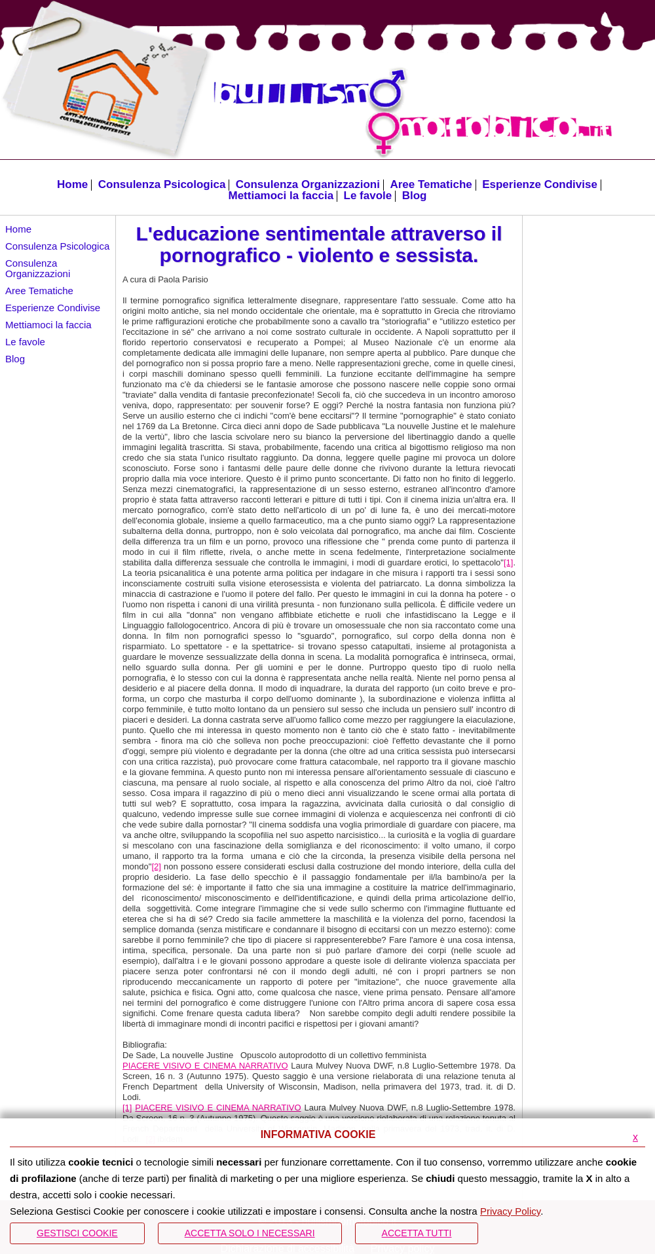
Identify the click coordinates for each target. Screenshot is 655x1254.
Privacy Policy (510, 1211)
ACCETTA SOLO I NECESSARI (250, 1233)
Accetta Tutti (417, 1233)
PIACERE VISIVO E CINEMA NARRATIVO (205, 1066)
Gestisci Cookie (77, 1233)
